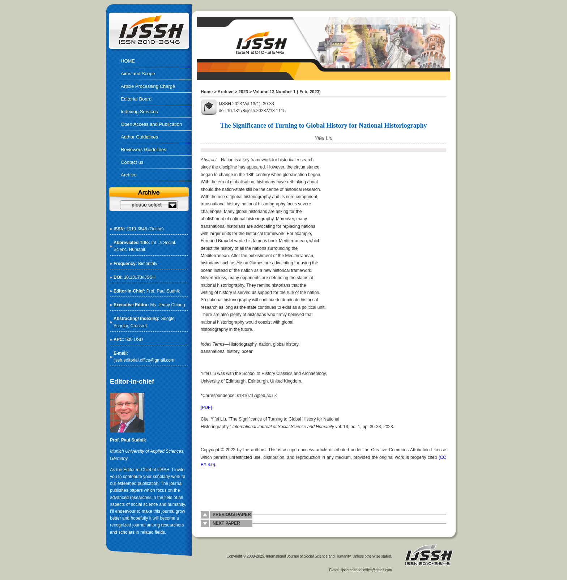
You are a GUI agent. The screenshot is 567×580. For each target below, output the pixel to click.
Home (207, 91)
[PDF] (206, 407)
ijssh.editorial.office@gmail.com (144, 360)
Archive (226, 91)
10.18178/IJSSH (139, 277)
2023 (243, 91)
